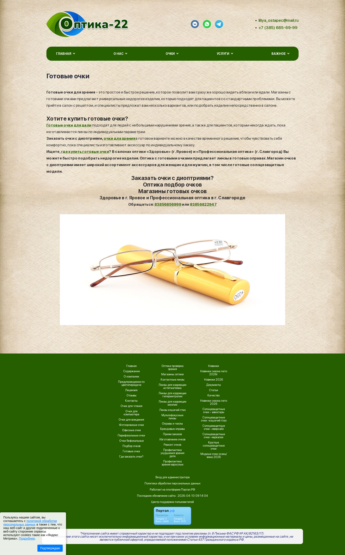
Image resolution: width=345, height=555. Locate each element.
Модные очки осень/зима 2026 (213, 455)
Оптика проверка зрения (172, 368)
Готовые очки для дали (68, 125)
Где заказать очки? (131, 456)
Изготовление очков (172, 439)
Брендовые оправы (172, 428)
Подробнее (27, 538)
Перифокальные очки (131, 435)
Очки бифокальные (131, 440)
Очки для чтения (131, 406)
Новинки (213, 366)
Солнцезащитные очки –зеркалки (213, 436)
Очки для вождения (131, 419)
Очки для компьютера (131, 413)
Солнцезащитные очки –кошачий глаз (213, 419)
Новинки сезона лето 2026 (213, 402)
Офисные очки (131, 430)
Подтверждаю (50, 548)
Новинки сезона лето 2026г (213, 373)
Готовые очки (131, 451)
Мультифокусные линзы (172, 417)
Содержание (131, 371)
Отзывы (131, 395)
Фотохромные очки (131, 425)
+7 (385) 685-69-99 (278, 27)
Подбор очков (131, 446)
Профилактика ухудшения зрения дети (172, 453)
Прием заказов (172, 434)
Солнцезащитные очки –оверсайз (213, 427)
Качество (213, 395)
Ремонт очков (172, 444)
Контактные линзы (172, 379)
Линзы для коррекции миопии (172, 403)
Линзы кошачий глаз (172, 410)
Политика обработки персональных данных (172, 483)
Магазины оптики (172, 374)
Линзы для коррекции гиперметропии (172, 395)
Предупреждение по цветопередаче (131, 383)
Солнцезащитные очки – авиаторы (213, 411)
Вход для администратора (173, 477)
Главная (131, 366)
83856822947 (203, 204)
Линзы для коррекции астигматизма (172, 386)
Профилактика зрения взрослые (172, 463)
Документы (213, 384)
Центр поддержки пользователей (172, 502)
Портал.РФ (188, 489)
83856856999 (167, 204)
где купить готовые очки (85, 151)
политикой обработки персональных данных (30, 522)
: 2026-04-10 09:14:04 (192, 495)
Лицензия (131, 390)
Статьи (213, 390)
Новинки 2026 (213, 379)
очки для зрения (120, 138)
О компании (131, 376)
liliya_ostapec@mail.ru (279, 20)
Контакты (131, 400)
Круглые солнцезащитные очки (214, 445)
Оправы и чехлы (172, 423)
